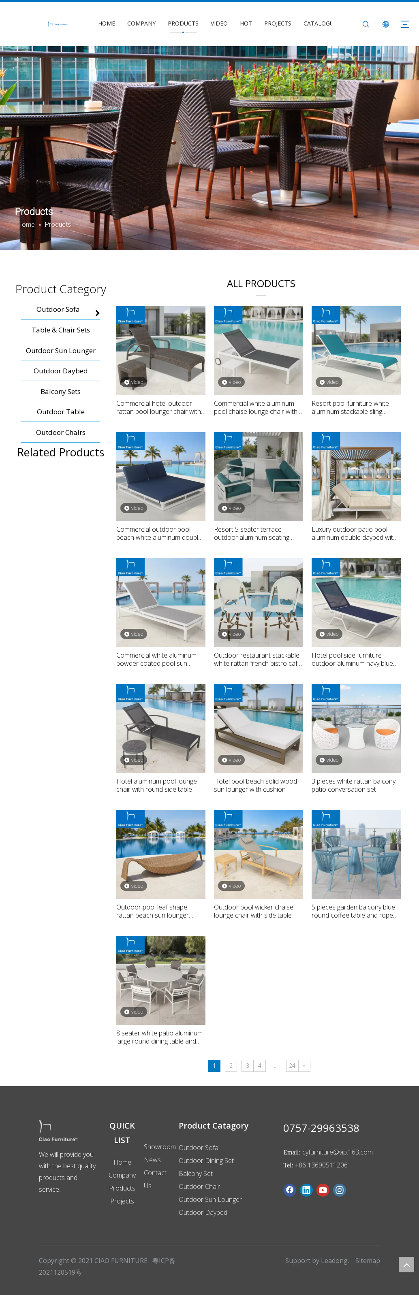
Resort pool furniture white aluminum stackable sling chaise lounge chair (350, 407)
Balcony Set (196, 1173)
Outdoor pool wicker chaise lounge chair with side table (253, 911)
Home (122, 1162)
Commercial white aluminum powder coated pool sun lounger (156, 659)
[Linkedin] (306, 1190)
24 (292, 1065)
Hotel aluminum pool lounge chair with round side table (156, 785)
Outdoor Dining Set (206, 1160)
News (152, 1159)
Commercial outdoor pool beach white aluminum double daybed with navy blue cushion (159, 533)
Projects (122, 1201)
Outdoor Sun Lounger (210, 1199)
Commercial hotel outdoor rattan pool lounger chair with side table (158, 407)
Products (122, 1188)
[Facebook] (289, 1190)
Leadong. (335, 1260)
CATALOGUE (320, 23)
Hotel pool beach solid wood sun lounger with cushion (255, 785)
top (406, 1264)
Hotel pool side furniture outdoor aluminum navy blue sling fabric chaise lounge (352, 659)
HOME (106, 23)
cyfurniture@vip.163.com (337, 1152)
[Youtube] (322, 1190)
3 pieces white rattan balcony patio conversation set (353, 785)
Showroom (160, 1146)
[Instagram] (339, 1190)
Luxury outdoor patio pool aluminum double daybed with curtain (354, 533)
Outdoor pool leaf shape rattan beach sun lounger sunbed (152, 911)
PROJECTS (277, 23)
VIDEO (219, 23)
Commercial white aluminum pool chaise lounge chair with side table (255, 407)
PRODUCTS (183, 23)
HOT (246, 23)
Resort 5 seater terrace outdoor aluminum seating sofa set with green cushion (253, 533)
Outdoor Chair (199, 1186)
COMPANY (141, 23)
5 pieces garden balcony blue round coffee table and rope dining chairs (353, 911)
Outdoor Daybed (203, 1212)
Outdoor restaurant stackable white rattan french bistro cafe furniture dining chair (257, 659)
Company (122, 1175)
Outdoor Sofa (198, 1147)
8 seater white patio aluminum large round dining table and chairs (159, 1037)
